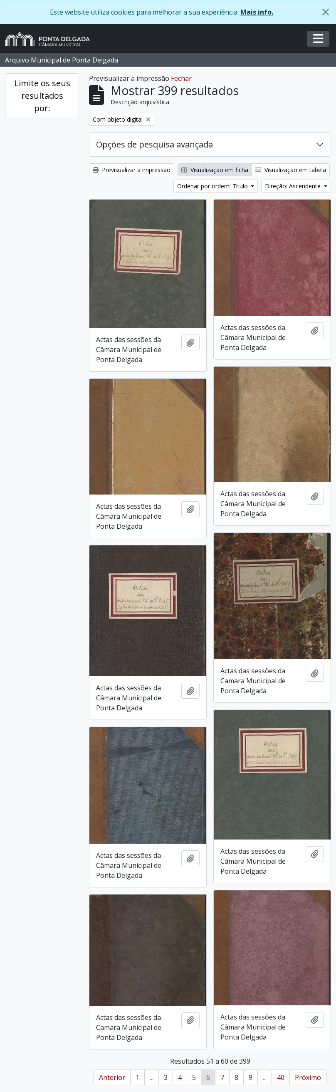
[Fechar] (326, 12)
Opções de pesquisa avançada (154, 144)
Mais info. (256, 12)
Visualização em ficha (214, 170)
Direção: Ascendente (293, 186)
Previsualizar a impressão (131, 170)
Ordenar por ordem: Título (213, 186)
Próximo (308, 1077)
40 (280, 1077)
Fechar (181, 78)
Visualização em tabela (290, 170)
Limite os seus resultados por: (42, 95)
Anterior (112, 1077)
